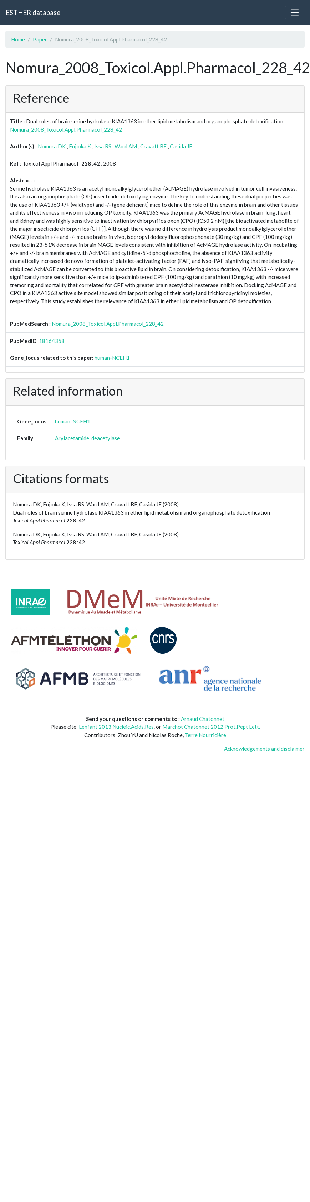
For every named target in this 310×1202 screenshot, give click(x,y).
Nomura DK (52, 146)
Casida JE (181, 146)
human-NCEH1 (112, 357)
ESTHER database (33, 12)
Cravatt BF (153, 146)
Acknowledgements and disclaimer (264, 748)
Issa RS (102, 146)
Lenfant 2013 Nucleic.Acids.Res (116, 726)
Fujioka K (80, 146)
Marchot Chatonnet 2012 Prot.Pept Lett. (211, 726)
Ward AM (126, 146)
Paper (40, 39)
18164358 (52, 341)
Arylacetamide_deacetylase (87, 438)
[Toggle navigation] (294, 12)
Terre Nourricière (205, 735)
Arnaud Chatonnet (202, 719)
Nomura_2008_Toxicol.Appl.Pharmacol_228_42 (66, 129)
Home (18, 39)
